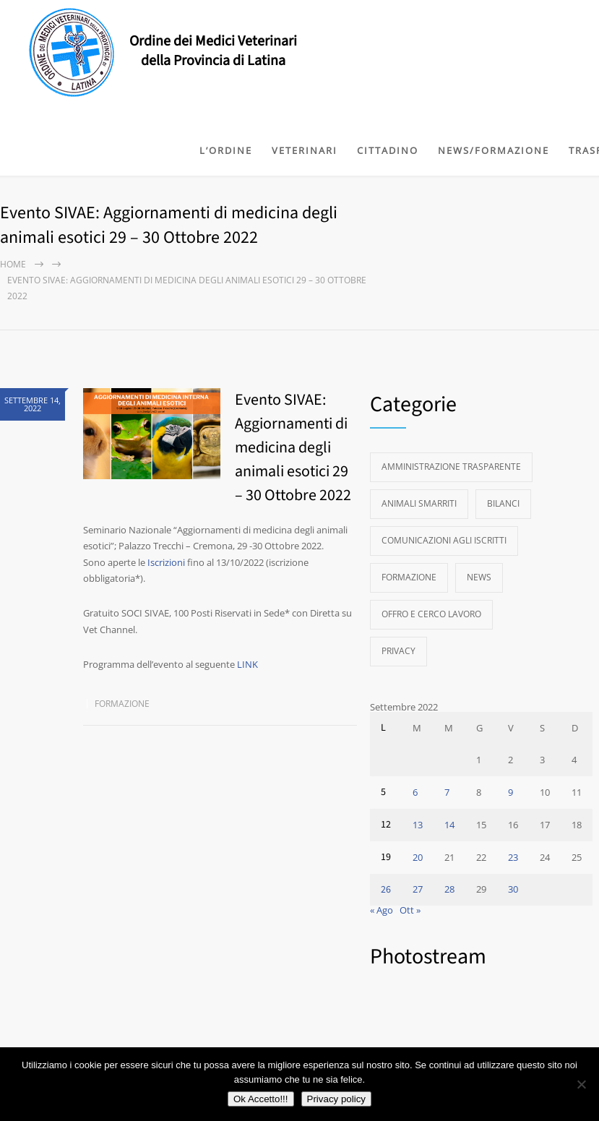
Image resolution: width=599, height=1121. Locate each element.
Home (13, 264)
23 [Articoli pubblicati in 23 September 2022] (513, 857)
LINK (247, 664)
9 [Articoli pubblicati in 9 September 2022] (510, 792)
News (479, 577)
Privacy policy (336, 1099)
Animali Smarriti (419, 503)
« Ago (381, 909)
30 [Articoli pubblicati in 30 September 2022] (513, 888)
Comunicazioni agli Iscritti (444, 540)
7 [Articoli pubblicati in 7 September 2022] (446, 792)
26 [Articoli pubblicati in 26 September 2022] (386, 889)
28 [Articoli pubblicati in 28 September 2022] (449, 888)
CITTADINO (387, 150)
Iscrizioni (166, 562)
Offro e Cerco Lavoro (431, 614)
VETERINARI (304, 150)
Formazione (122, 703)
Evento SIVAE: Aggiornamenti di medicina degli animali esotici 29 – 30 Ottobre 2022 (293, 447)
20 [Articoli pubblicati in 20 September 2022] (418, 857)
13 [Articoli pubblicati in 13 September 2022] (418, 824)
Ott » (410, 909)
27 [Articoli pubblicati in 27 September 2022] (418, 888)
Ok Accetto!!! (260, 1099)
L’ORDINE (225, 150)
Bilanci (503, 503)
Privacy (398, 651)
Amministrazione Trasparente (451, 466)
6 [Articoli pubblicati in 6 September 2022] (415, 792)
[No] (581, 1084)
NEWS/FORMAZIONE (493, 150)
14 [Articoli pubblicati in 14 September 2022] (449, 824)
